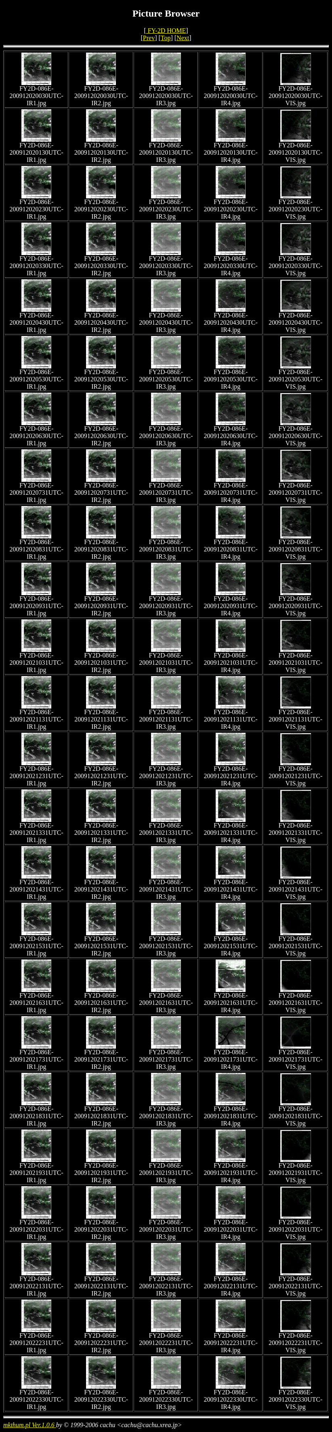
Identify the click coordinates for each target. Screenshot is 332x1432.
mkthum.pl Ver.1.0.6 (29, 1424)
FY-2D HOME (166, 30)
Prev (149, 37)
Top (166, 37)
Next (183, 37)
